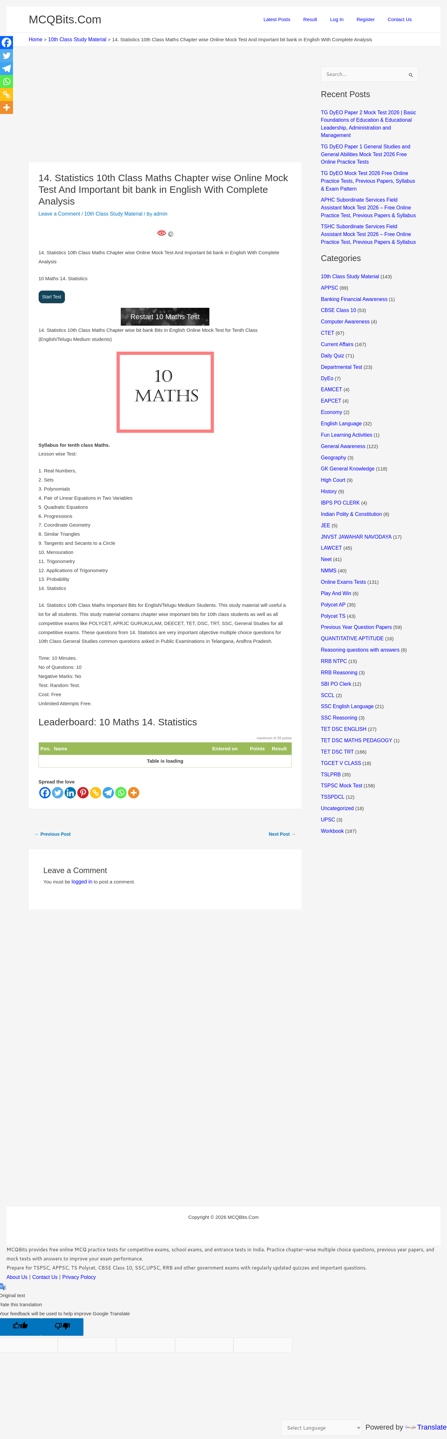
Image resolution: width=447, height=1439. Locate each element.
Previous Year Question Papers (355, 602)
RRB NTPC (333, 635)
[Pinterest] (83, 789)
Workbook (332, 799)
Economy (331, 394)
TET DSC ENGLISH (343, 701)
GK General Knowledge (346, 448)
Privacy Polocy (76, 1272)
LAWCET (331, 525)
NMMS (328, 547)
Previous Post (53, 830)
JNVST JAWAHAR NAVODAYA (354, 514)
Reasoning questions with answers (358, 624)
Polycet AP (332, 580)
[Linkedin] (70, 789)
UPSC (328, 788)
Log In (345, 19)
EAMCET (331, 372)
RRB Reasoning (338, 646)
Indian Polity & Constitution (350, 492)
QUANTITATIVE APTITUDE (351, 613)
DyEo (327, 361)
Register (370, 19)
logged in (82, 877)
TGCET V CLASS (340, 733)
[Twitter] (57, 789)
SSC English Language (346, 679)
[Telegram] (108, 789)
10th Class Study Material (110, 213)
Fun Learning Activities (345, 416)
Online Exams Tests (342, 558)
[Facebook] (45, 789)
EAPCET (331, 383)
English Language (340, 404)
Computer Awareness (344, 306)
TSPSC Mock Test (340, 755)
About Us (16, 1272)
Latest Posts (291, 19)
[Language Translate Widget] (323, 1428)
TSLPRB (330, 744)
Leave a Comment (59, 213)
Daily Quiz (332, 339)
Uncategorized (337, 777)
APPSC (329, 273)
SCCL (327, 667)
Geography (333, 438)
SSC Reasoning (338, 690)
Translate (426, 1427)
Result (322, 19)
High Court (332, 459)
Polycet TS (332, 591)
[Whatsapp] (121, 789)
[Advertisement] (165, 114)
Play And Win (335, 569)
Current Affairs (336, 328)
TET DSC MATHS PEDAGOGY (355, 711)
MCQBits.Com (65, 19)
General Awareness (342, 427)
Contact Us (401, 19)
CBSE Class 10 (337, 295)
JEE (325, 503)
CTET (327, 317)
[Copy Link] (95, 789)
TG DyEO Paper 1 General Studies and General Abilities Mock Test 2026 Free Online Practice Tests (369, 144)
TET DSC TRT (336, 722)
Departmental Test (340, 350)
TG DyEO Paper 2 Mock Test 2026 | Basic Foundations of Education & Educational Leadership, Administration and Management (369, 119)
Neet (326, 536)
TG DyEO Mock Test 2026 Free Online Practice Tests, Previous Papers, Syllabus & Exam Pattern (368, 170)
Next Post (282, 830)
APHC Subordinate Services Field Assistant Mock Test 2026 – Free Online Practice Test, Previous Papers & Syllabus (368, 195)
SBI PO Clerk (335, 657)
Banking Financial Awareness (353, 284)
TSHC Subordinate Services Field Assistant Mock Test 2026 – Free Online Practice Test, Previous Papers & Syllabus (368, 221)
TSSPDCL (332, 766)
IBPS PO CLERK (339, 481)
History (328, 470)
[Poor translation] (62, 1322)
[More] (133, 789)
